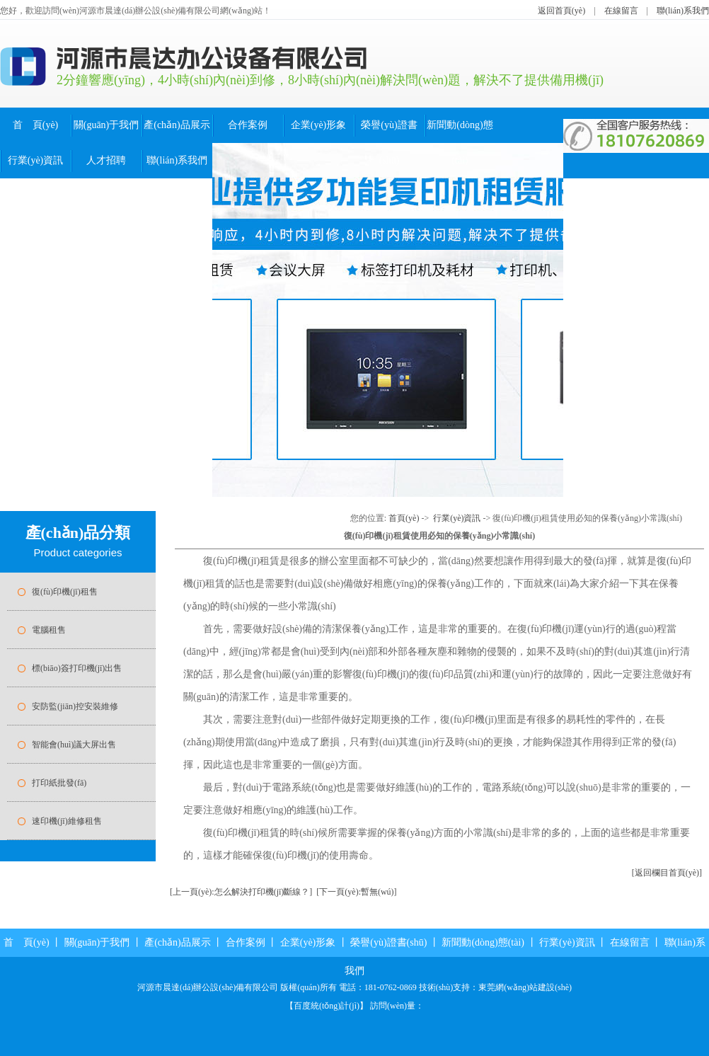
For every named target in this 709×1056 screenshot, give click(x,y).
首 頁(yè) (36, 125)
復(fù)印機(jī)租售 (65, 592)
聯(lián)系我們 (683, 11)
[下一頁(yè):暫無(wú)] (356, 892)
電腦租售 (49, 630)
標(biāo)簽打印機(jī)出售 (77, 668)
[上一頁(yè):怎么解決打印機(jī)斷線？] (241, 892)
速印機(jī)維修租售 (67, 821)
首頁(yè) (403, 518)
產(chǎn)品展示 (177, 125)
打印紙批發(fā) (59, 783)
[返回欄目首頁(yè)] (667, 873)
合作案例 (247, 125)
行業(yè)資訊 (36, 160)
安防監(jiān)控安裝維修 (75, 706)
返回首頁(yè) (561, 11)
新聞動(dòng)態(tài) (459, 143)
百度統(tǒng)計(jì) (326, 1006)
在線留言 (621, 11)
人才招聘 (106, 160)
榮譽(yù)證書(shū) (389, 143)
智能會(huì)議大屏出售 (74, 745)
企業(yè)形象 (319, 125)
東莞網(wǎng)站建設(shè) (525, 987)
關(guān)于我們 (106, 125)
